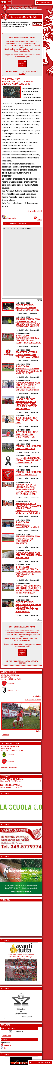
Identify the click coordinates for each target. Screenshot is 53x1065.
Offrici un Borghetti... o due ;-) (22, 63)
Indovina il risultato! (8, 768)
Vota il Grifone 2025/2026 (10, 787)
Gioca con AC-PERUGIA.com (10, 781)
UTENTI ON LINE (45, 1062)
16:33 (5, 1048)
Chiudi (38, 219)
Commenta (9, 218)
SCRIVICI (22, 74)
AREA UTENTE (46, 2)
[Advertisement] (8, 917)
